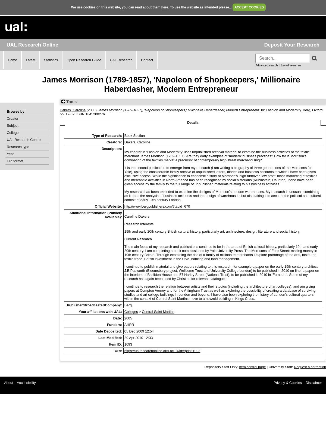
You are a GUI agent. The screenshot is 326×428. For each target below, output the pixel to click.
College (12, 133)
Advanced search (266, 65)
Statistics (51, 60)
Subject (12, 126)
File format (15, 161)
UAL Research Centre (24, 140)
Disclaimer (314, 383)
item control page (252, 367)
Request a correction (310, 367)
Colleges (131, 312)
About (8, 383)
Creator (12, 118)
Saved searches (291, 65)
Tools (69, 102)
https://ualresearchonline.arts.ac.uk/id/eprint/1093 (162, 351)
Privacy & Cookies (288, 383)
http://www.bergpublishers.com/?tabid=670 (157, 206)
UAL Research (121, 60)
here (164, 7)
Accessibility (26, 383)
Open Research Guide (84, 60)
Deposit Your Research (291, 45)
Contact (147, 60)
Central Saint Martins (158, 312)
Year (10, 154)
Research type (18, 147)
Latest (30, 60)
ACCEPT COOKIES (249, 7)
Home (12, 60)
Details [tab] (193, 123)
